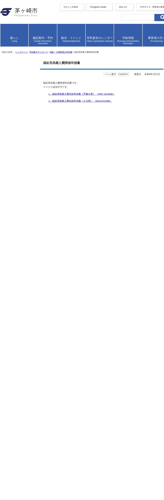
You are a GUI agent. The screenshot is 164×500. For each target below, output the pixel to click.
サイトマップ (16, 433)
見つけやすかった (19, 279)
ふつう (32, 258)
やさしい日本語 (17, 27)
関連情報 (9, 221)
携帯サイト (15, 430)
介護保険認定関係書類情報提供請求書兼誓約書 (37, 359)
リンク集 (13, 444)
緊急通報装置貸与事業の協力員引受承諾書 (34, 391)
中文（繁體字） (24, 40)
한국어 (19, 44)
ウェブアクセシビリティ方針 (26, 437)
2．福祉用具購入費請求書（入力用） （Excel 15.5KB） (42, 209)
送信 (5, 288)
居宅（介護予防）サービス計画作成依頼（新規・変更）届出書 (46, 384)
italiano (19, 53)
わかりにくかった (57, 269)
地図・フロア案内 (19, 482)
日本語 (19, 63)
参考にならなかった (53, 258)
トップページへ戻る (20, 418)
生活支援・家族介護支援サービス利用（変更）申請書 (41, 388)
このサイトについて (20, 440)
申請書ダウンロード (50, 138)
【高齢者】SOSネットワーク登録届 (29, 406)
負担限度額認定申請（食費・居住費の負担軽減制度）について (46, 395)
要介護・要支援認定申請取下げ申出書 (31, 355)
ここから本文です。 (13, 147)
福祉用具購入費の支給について (27, 228)
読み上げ (14, 67)
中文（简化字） (24, 36)
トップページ (27, 138)
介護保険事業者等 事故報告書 (27, 348)
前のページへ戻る (19, 415)
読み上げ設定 (153, 76)
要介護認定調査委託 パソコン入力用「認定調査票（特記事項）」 (49, 363)
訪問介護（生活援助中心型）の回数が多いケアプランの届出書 (46, 345)
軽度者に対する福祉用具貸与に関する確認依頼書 (38, 402)
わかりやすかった (19, 269)
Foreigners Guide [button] (17, 30)
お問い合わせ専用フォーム (17, 318)
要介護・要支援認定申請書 (24, 352)
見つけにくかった (57, 279)
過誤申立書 (15, 373)
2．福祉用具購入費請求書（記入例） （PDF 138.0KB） (42, 212)
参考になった (16, 258)
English (19, 33)
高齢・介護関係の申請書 (80, 138)
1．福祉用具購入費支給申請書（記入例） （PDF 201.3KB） (45, 201)
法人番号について (46, 476)
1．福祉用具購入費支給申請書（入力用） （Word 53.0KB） (45, 198)
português (20, 59)
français (19, 47)
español (19, 56)
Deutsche (20, 50)
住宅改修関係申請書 (20, 366)
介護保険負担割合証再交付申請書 (28, 380)
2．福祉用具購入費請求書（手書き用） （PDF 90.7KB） (43, 205)
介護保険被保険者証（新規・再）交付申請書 (35, 377)
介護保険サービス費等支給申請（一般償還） (35, 398)
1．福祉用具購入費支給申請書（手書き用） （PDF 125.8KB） (47, 194)
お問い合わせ (16, 486)
